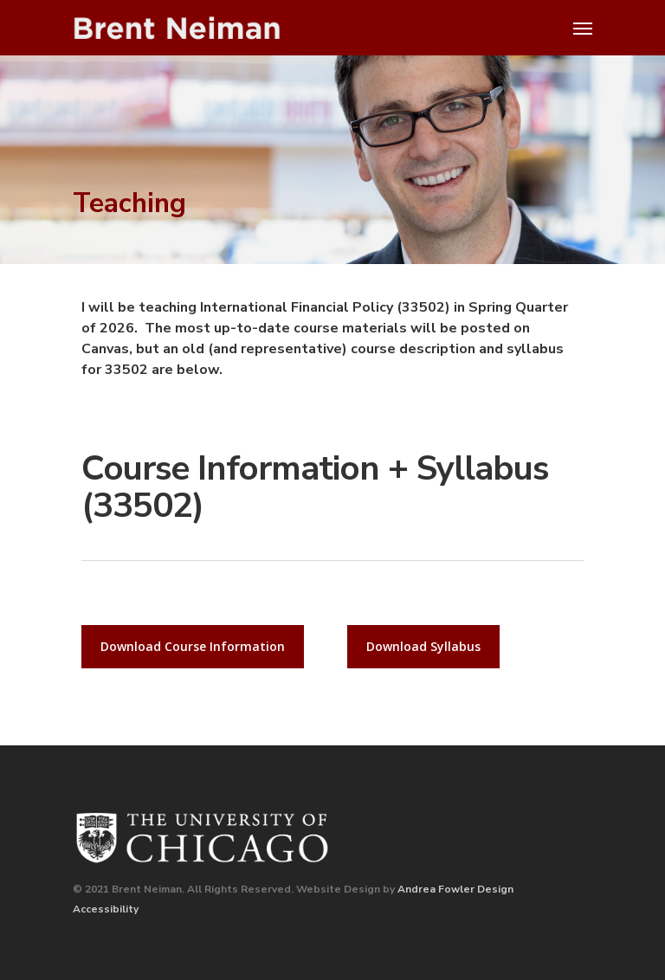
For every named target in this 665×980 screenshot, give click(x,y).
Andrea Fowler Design (455, 889)
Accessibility (106, 909)
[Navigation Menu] (582, 27)
